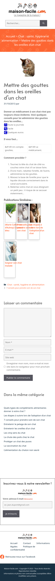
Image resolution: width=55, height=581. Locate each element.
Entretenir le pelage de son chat (20, 424)
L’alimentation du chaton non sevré (21, 450)
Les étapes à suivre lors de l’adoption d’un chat (27, 415)
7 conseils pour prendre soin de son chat (23, 288)
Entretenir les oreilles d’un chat (19, 428)
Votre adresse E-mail (18, 498)
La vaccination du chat (15, 445)
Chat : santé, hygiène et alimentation (25, 284)
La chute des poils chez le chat (19, 437)
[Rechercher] (43, 23)
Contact (27, 543)
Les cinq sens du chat (14, 432)
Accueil (10, 36)
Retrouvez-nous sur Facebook (20, 556)
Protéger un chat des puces (18, 441)
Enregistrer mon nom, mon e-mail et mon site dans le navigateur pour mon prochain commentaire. (28, 366)
